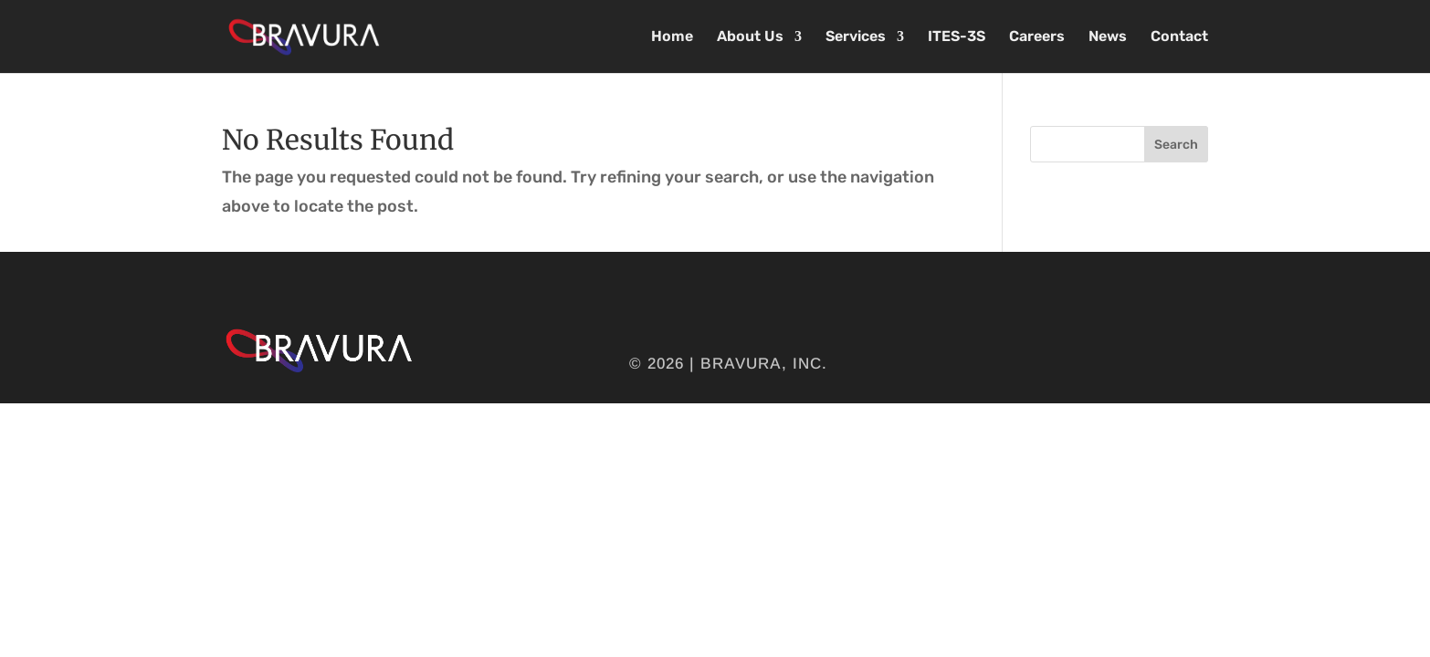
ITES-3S (956, 37)
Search (1176, 144)
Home (672, 37)
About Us (750, 37)
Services (855, 37)
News (1107, 37)
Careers (1037, 37)
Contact (1179, 37)
